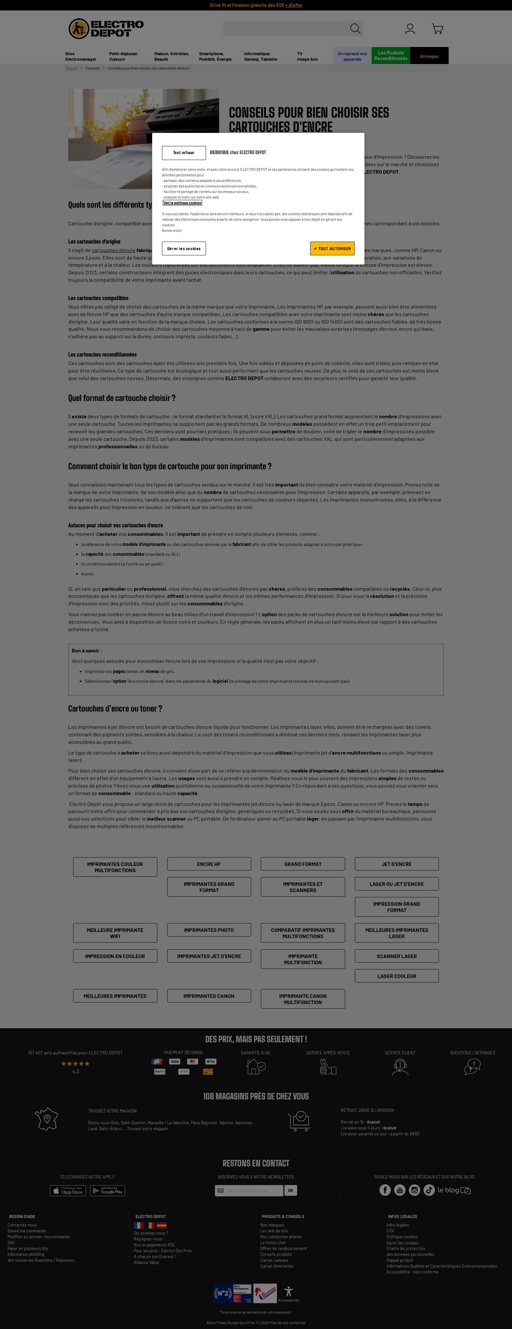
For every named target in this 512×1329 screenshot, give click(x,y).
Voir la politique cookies (182, 202)
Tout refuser (184, 152)
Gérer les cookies (184, 248)
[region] (258, 198)
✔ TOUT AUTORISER (332, 248)
